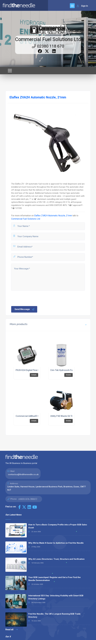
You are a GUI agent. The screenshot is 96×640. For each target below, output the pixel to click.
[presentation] (31, 298)
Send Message (25, 309)
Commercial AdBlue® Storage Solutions (35, 416)
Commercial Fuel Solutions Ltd (48, 39)
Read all (11, 629)
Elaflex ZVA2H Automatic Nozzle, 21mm (53, 215)
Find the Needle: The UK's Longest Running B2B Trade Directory (54, 615)
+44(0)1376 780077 (27, 499)
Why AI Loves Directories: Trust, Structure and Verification (56, 559)
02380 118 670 (48, 46)
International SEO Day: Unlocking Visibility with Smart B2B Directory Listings (55, 597)
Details (34, 375)
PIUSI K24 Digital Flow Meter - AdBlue (34, 370)
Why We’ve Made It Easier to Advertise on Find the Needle (56, 543)
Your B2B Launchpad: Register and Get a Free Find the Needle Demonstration (54, 579)
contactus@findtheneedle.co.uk (23, 474)
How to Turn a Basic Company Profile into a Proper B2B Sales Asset (57, 526)
